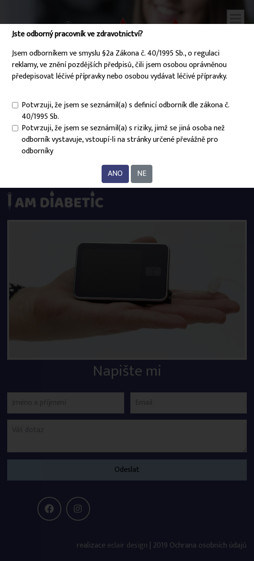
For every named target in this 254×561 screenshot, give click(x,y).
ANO (115, 173)
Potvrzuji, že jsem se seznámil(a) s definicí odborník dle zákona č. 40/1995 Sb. (125, 111)
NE (141, 173)
